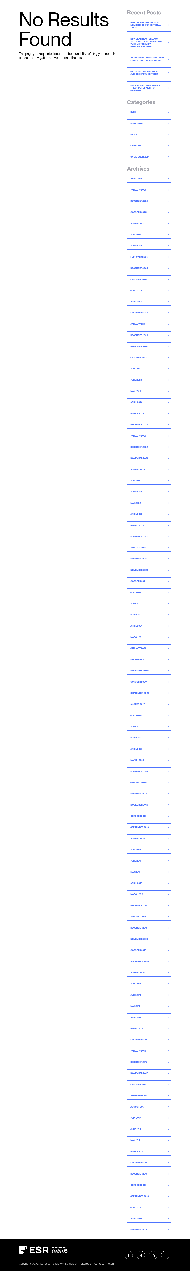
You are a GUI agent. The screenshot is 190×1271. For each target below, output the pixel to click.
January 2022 (138, 547)
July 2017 (135, 1118)
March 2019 (136, 894)
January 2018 (138, 1051)
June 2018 (135, 995)
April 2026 (136, 178)
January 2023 (138, 436)
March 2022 (137, 525)
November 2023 (139, 346)
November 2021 (139, 570)
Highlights (136, 123)
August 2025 (137, 223)
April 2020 (136, 749)
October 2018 (138, 950)
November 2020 (139, 670)
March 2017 (136, 1151)
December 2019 (138, 793)
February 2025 (139, 257)
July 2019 (135, 849)
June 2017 (135, 1129)
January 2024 (138, 324)
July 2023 (135, 368)
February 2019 (138, 905)
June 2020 (136, 726)
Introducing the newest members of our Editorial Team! (145, 25)
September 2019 (139, 827)
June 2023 (136, 380)
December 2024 (139, 268)
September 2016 (139, 1196)
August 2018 (137, 972)
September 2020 (139, 693)
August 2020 (137, 704)
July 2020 (136, 715)
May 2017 (135, 1140)
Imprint (111, 1263)
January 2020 (138, 782)
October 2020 (138, 682)
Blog (133, 112)
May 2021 (135, 614)
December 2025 (139, 201)
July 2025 (135, 234)
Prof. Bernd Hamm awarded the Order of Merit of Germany (146, 88)
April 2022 (136, 514)
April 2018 (136, 1017)
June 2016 (135, 1207)
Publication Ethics (132, 9)
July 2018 (135, 983)
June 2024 (136, 290)
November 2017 (139, 1073)
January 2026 (138, 190)
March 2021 (136, 637)
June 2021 (135, 603)
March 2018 (136, 1028)
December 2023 (139, 335)
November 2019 (139, 805)
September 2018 (139, 961)
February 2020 (139, 771)
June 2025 (136, 246)
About (165, 9)
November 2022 (139, 458)
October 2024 (138, 279)
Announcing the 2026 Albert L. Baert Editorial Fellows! (147, 59)
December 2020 (139, 659)
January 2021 (138, 648)
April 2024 (136, 301)
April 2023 (136, 402)
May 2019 (135, 872)
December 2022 (139, 447)
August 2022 (137, 469)
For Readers (60, 9)
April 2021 (136, 626)
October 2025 (138, 212)
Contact (179, 9)
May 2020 (135, 737)
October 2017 (138, 1084)
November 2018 (139, 939)
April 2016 (136, 1218)
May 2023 (135, 391)
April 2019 (136, 883)
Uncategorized (139, 157)
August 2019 (137, 838)
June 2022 (136, 492)
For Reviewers (105, 9)
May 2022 (135, 503)
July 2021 (135, 592)
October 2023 (138, 357)
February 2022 (139, 536)
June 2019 (135, 861)
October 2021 (138, 581)
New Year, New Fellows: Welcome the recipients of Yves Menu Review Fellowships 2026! (146, 43)
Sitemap (86, 1263)
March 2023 (137, 413)
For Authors (82, 9)
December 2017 (138, 1062)
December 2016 (138, 1174)
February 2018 (138, 1039)
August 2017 (137, 1107)
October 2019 (138, 816)
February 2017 (138, 1162)
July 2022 (135, 480)
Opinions (135, 145)
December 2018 (138, 928)
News (152, 9)
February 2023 (139, 424)
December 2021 (138, 558)
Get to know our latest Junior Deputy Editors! (144, 72)
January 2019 (138, 916)
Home (44, 9)
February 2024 (139, 313)
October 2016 (138, 1185)
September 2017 (139, 1095)
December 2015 (138, 1229)
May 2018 (135, 1006)
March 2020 (137, 760)
